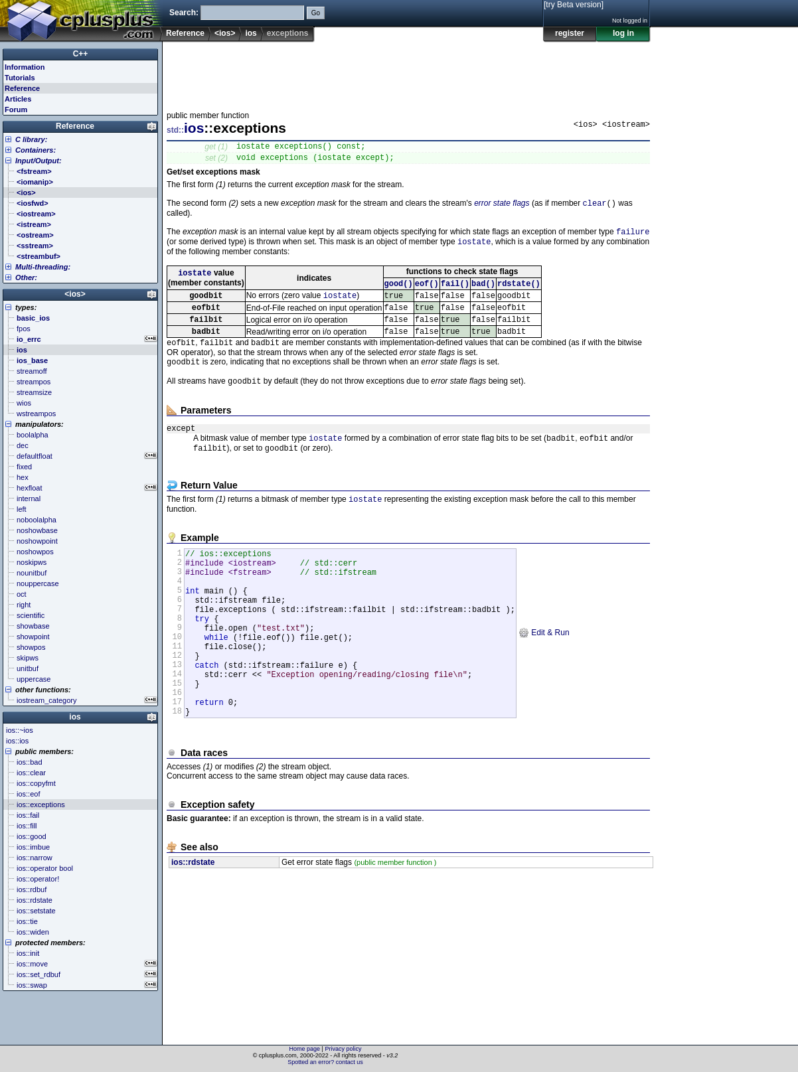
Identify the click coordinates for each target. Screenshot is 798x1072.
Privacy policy (343, 1048)
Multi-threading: (42, 267)
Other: (26, 277)
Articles (18, 99)
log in (623, 33)
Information (25, 67)
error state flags (501, 208)
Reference (185, 33)
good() (398, 293)
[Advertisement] (408, 72)
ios (250, 33)
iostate (474, 249)
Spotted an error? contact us (325, 1062)
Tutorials (20, 78)
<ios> (224, 33)
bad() (483, 293)
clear (595, 208)
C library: (31, 139)
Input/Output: (38, 161)
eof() (427, 293)
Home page (305, 1048)
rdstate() (518, 293)
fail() (455, 293)
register (569, 33)
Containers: (35, 150)
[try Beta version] (573, 4)
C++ (80, 53)
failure (632, 238)
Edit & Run (544, 676)
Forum (16, 110)
